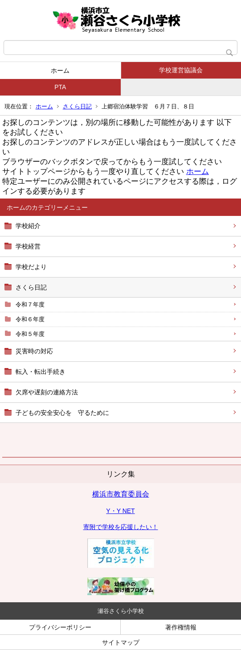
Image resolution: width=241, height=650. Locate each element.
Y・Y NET (120, 510)
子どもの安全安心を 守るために (62, 412)
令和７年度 (30, 304)
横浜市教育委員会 (120, 494)
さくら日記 (77, 106)
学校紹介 (28, 225)
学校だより (31, 266)
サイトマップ (120, 642)
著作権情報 (180, 627)
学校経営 (28, 246)
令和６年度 (30, 319)
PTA (60, 87)
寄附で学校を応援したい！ (120, 526)
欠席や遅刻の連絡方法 (47, 392)
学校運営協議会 (181, 70)
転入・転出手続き (40, 371)
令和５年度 (30, 334)
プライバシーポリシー (60, 627)
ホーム (60, 70)
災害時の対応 (34, 351)
